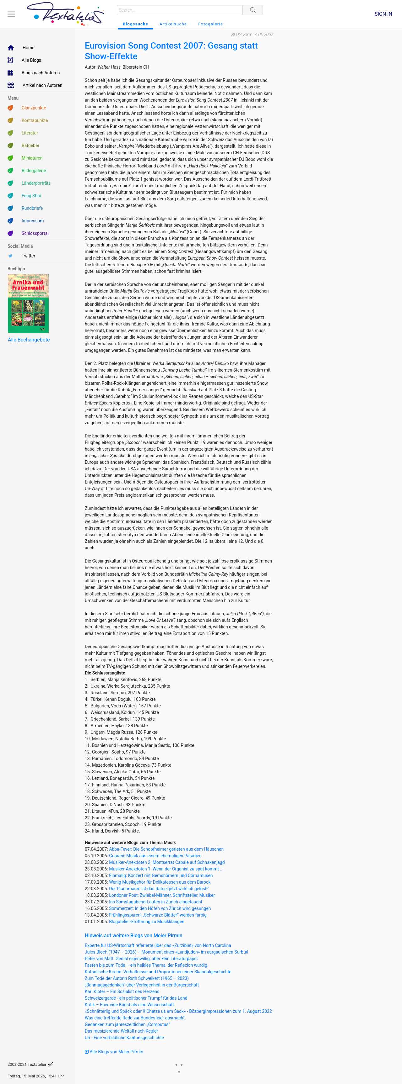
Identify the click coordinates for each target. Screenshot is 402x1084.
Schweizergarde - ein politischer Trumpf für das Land (136, 998)
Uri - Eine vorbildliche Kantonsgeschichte (124, 1037)
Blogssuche (135, 24)
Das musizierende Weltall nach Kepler (121, 1031)
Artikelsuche (173, 24)
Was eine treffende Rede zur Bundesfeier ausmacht (135, 1017)
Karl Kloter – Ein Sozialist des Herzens (122, 991)
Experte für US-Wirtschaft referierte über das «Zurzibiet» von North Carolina (158, 945)
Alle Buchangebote (29, 340)
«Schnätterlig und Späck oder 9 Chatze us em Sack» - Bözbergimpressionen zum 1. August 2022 (178, 1011)
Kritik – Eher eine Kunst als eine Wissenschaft (129, 1004)
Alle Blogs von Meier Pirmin (114, 1051)
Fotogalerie (210, 24)
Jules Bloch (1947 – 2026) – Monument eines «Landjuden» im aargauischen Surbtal (166, 951)
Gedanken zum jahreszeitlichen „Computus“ (127, 1024)
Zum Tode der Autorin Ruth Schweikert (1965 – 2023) (137, 978)
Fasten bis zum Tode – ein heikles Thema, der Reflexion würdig (146, 965)
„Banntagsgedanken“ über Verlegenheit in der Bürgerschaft (142, 984)
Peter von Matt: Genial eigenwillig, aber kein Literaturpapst (141, 958)
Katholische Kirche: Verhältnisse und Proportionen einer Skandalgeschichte (158, 971)
